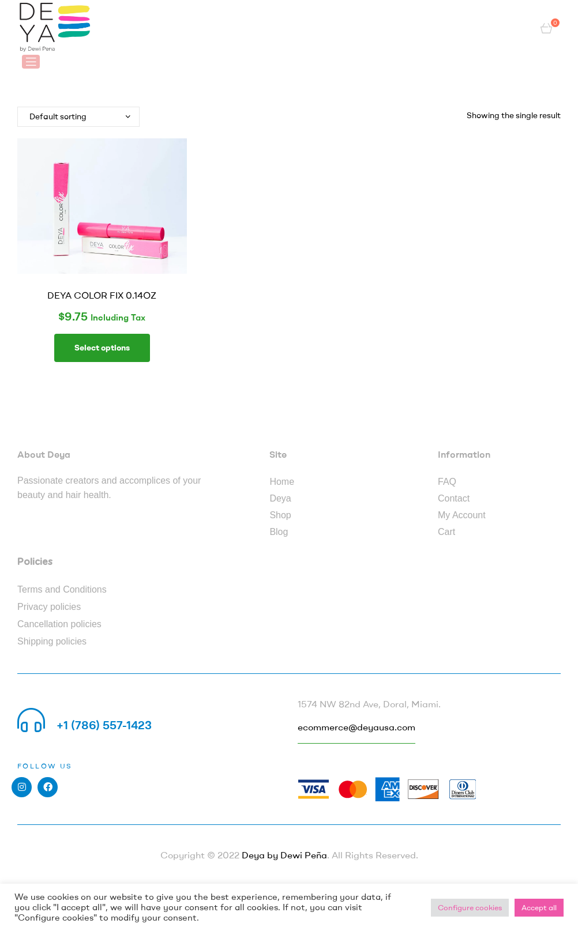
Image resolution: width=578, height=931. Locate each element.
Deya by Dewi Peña (284, 855)
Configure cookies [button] (470, 907)
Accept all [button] (539, 907)
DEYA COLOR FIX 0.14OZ (101, 295)
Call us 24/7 (89, 711)
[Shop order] (78, 117)
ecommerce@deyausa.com (356, 727)
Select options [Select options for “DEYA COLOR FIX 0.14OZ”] (102, 347)
